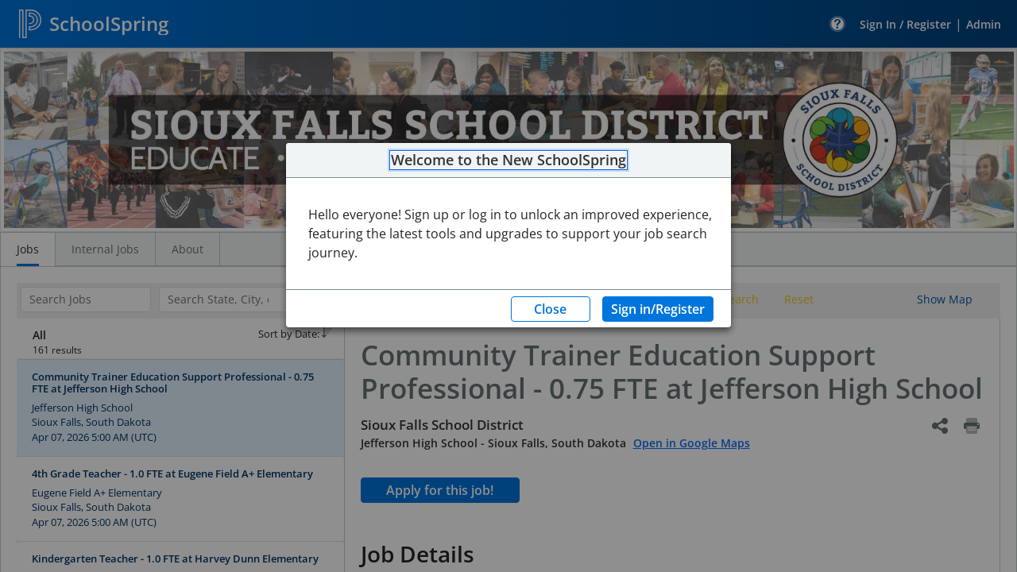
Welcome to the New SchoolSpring (508, 160)
